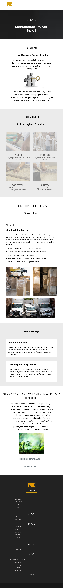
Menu (20, 3)
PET (18, 510)
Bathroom (18, 550)
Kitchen (18, 547)
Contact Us (31, 491)
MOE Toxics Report (30, 466)
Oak (18, 504)
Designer (18, 529)
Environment (18, 570)
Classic (18, 517)
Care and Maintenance (18, 560)
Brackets (18, 535)
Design (18, 568)
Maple (18, 507)
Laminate (18, 499)
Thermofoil (18, 502)
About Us (18, 557)
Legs (18, 537)
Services (18, 562)
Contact (31, 575)
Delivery (18, 565)
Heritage (18, 520)
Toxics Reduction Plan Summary (29, 459)
